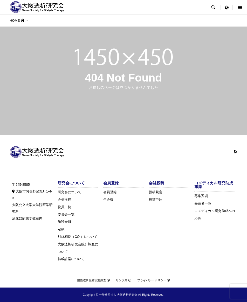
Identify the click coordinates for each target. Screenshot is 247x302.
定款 (61, 229)
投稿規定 (155, 192)
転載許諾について (71, 259)
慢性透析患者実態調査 (93, 280)
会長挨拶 (64, 199)
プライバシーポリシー (153, 280)
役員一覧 (64, 207)
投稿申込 (155, 199)
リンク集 (123, 280)
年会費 (108, 199)
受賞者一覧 (202, 203)
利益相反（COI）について (77, 237)
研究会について (69, 192)
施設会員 (64, 222)
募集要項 (201, 196)
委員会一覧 (66, 214)
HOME (15, 20)
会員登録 (110, 192)
